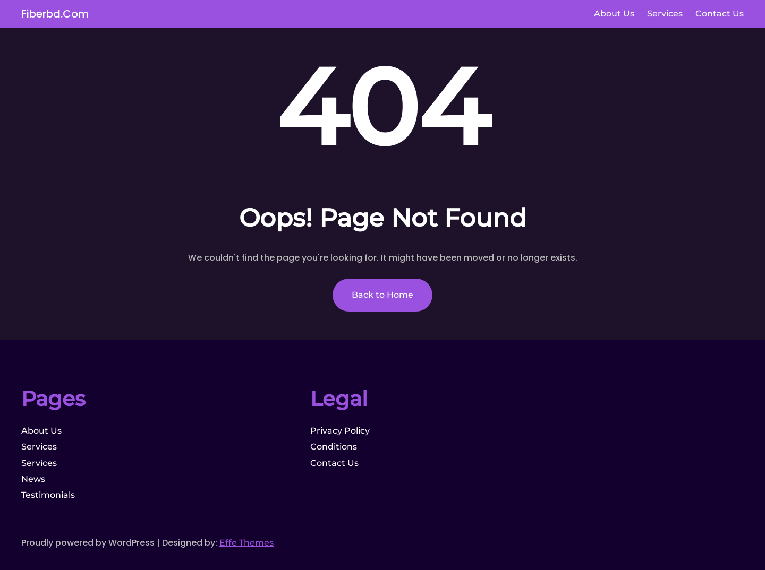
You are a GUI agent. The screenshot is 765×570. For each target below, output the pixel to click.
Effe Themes (246, 543)
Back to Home (382, 295)
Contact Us (334, 463)
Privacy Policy (340, 431)
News (33, 479)
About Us (41, 431)
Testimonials (48, 495)
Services (39, 447)
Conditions (333, 447)
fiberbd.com (55, 13)
